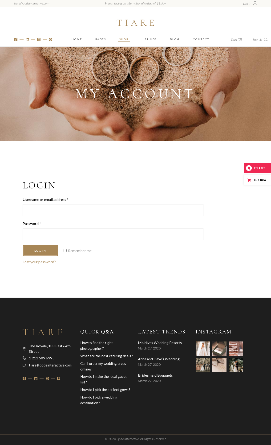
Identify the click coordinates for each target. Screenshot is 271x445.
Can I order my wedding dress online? (103, 366)
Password (32, 223)
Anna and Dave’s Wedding (159, 359)
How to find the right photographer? (96, 345)
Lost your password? (39, 261)
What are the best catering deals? (106, 356)
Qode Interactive (128, 439)
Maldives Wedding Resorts (160, 342)
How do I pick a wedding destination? (98, 400)
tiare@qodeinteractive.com (31, 3)
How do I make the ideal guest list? (103, 379)
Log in (40, 251)
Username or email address (46, 199)
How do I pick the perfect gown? (105, 389)
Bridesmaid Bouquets (155, 375)
